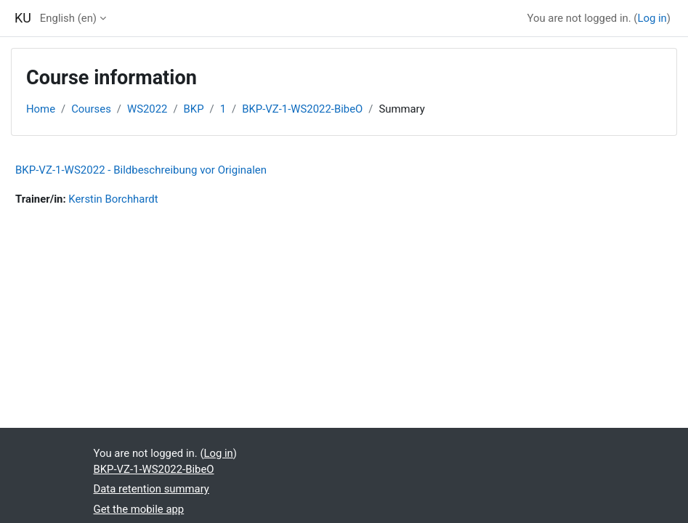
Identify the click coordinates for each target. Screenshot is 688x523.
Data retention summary (151, 488)
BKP (194, 108)
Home (40, 108)
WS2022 (147, 108)
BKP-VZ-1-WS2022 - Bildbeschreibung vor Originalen (141, 170)
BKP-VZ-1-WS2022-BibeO (302, 108)
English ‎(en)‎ (68, 18)
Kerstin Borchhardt (113, 199)
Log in (651, 18)
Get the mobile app (139, 509)
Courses (91, 108)
